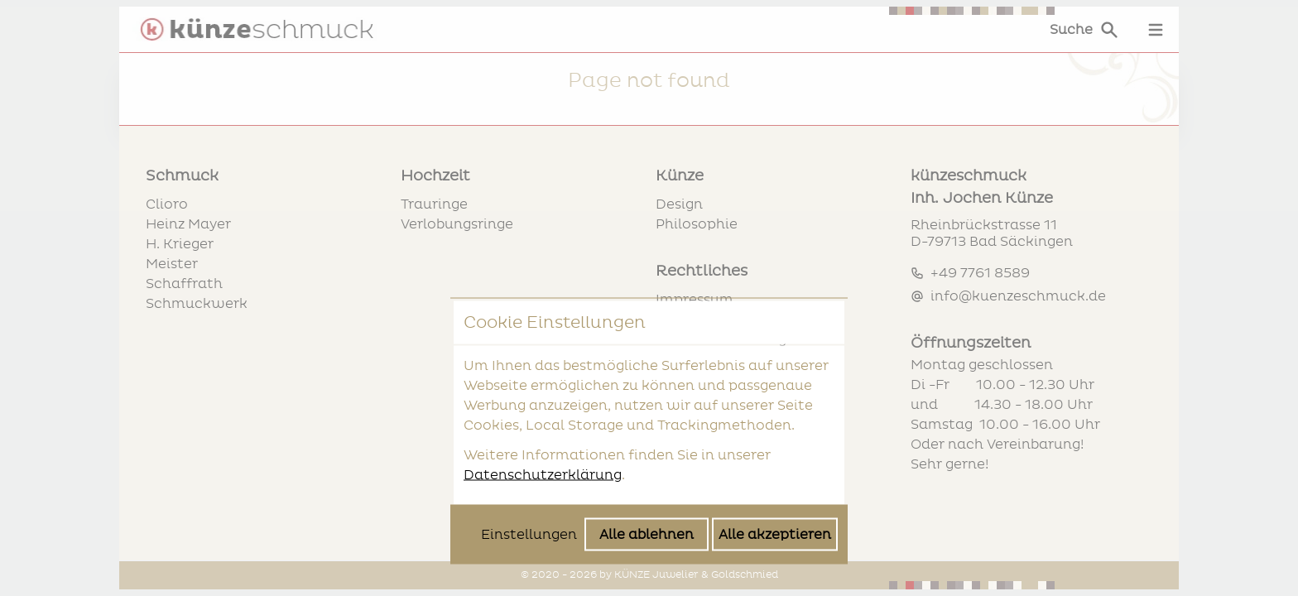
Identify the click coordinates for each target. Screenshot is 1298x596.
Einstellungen (529, 401)
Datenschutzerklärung (543, 341)
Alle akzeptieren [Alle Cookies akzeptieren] (775, 401)
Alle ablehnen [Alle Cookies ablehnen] (646, 401)
